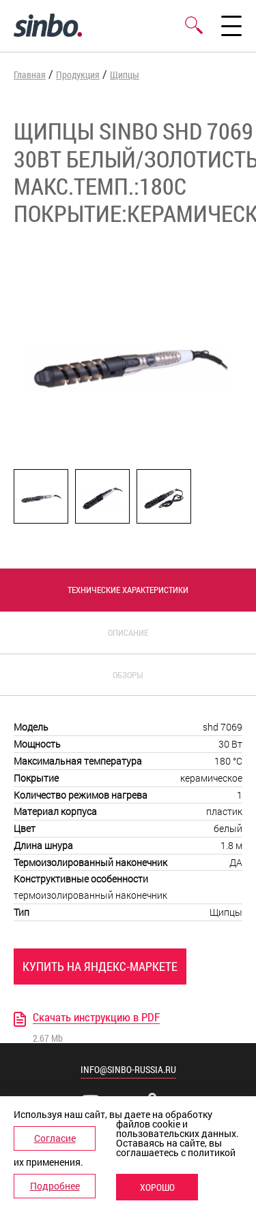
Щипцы (124, 74)
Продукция (78, 74)
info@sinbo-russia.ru (128, 1069)
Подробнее (55, 1185)
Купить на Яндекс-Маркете (100, 966)
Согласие (55, 1138)
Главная (30, 74)
